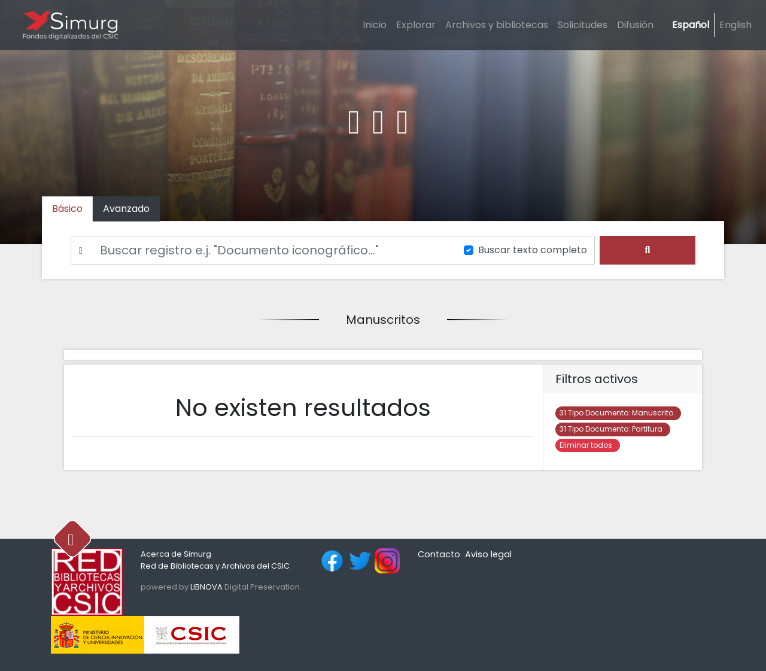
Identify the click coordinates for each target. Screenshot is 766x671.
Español (690, 25)
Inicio (375, 25)
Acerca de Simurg (176, 554)
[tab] (126, 208)
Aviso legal (488, 554)
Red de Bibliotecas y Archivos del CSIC (215, 566)
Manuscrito (618, 413)
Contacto (439, 554)
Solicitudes (582, 25)
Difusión (635, 25)
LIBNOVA (206, 587)
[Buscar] (260, 250)
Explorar (416, 25)
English (735, 25)
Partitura (613, 429)
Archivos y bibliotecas (496, 25)
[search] (647, 250)
